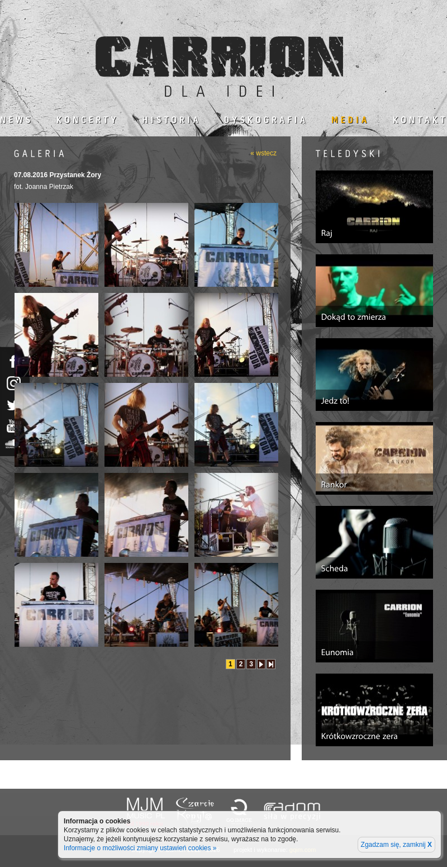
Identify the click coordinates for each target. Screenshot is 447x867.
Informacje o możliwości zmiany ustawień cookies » (140, 848)
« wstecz (263, 153)
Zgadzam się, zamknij (396, 845)
